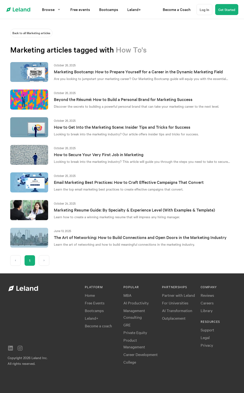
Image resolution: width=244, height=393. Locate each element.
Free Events (94, 302)
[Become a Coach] (177, 9)
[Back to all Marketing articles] (31, 33)
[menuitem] (80, 9)
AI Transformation (177, 310)
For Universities (175, 302)
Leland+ (91, 318)
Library (207, 310)
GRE (127, 324)
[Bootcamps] (108, 9)
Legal (205, 337)
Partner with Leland (178, 295)
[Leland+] (134, 9)
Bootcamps (94, 310)
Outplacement (174, 318)
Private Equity (135, 332)
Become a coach (98, 325)
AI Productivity (136, 302)
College (129, 362)
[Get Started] (226, 9)
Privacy (207, 345)
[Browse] (51, 9)
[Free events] (80, 9)
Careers (207, 302)
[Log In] (204, 9)
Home (90, 295)
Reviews (207, 295)
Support (207, 329)
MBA (127, 295)
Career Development (140, 354)
